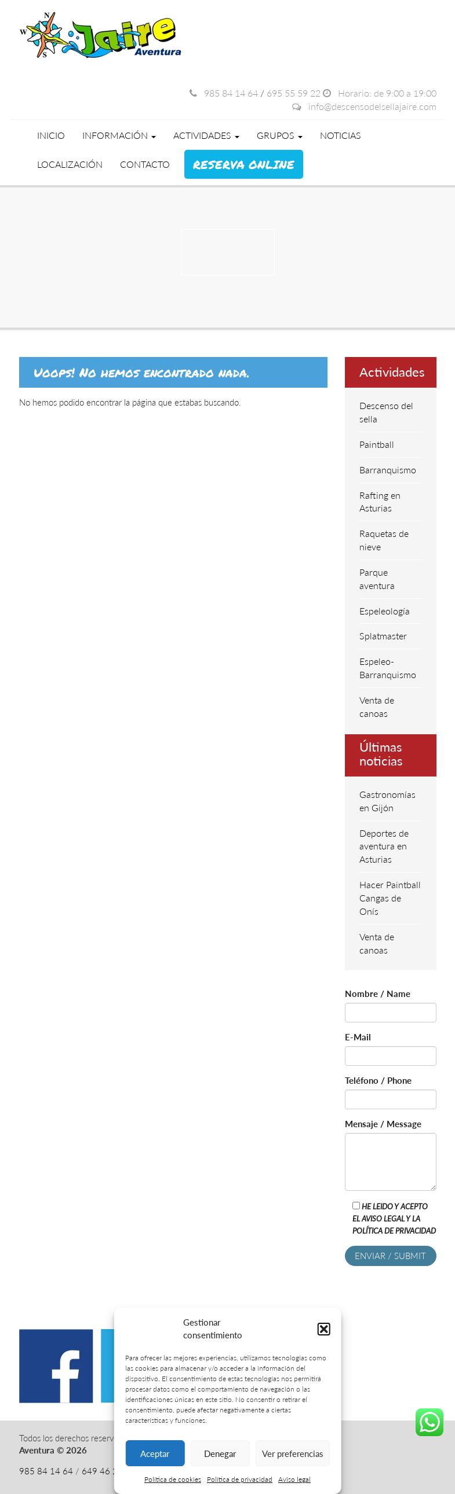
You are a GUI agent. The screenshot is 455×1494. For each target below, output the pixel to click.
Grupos (280, 135)
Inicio (51, 135)
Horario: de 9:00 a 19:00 (379, 92)
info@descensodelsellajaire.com (364, 106)
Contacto (145, 164)
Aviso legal (294, 1479)
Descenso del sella (386, 412)
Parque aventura (377, 578)
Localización (70, 164)
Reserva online (243, 164)
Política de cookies (172, 1479)
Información (119, 135)
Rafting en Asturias (380, 502)
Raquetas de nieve (384, 540)
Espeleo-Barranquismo (387, 668)
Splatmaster (383, 635)
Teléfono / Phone (378, 1080)
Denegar (220, 1453)
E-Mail (358, 1037)
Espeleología (384, 610)
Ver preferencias (292, 1453)
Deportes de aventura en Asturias (384, 846)
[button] (324, 1329)
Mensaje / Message (383, 1123)
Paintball (376, 444)
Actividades (206, 135)
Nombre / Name (377, 993)
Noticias (340, 135)
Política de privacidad (239, 1479)
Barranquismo (387, 469)
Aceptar (154, 1453)
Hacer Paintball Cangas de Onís (390, 898)
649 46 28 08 (109, 1471)
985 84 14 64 (224, 92)
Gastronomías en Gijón (387, 801)
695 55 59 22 (294, 92)
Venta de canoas (376, 706)
